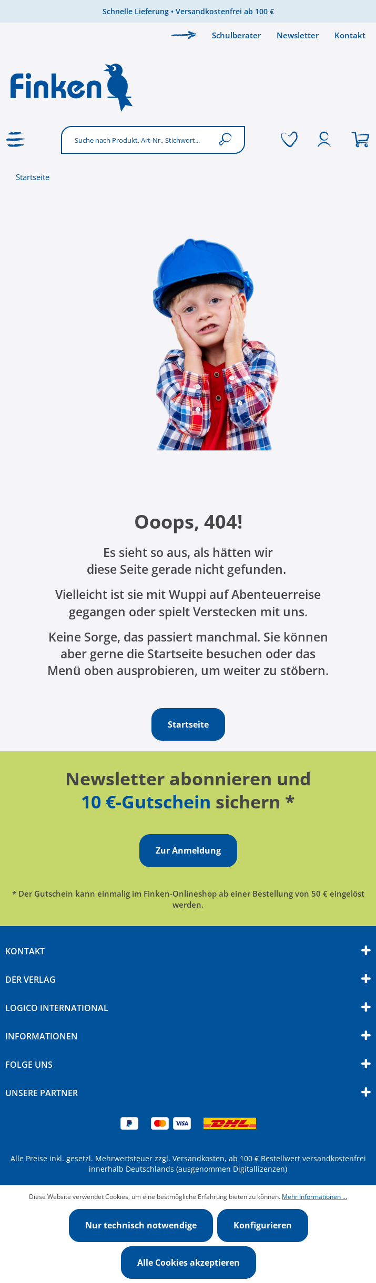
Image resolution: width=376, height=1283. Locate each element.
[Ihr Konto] (324, 139)
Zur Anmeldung (188, 850)
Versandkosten (198, 1158)
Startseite (32, 177)
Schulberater (236, 35)
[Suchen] (227, 140)
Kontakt (349, 35)
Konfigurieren (262, 1225)
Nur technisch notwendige (141, 1225)
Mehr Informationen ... (314, 1196)
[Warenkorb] (360, 139)
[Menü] (15, 139)
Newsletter (298, 35)
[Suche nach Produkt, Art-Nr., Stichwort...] (136, 140)
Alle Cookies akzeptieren (188, 1262)
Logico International (56, 1008)
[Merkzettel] (289, 139)
